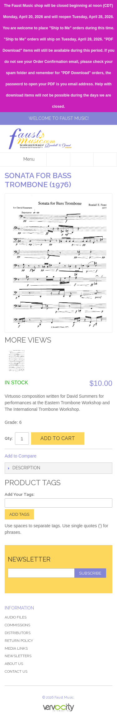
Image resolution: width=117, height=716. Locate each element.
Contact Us (16, 671)
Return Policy (19, 640)
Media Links (16, 648)
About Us (14, 663)
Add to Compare (20, 455)
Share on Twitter (62, 456)
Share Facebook (49, 456)
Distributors (17, 633)
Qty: (9, 438)
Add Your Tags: (20, 494)
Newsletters (18, 656)
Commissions (17, 625)
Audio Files (15, 617)
